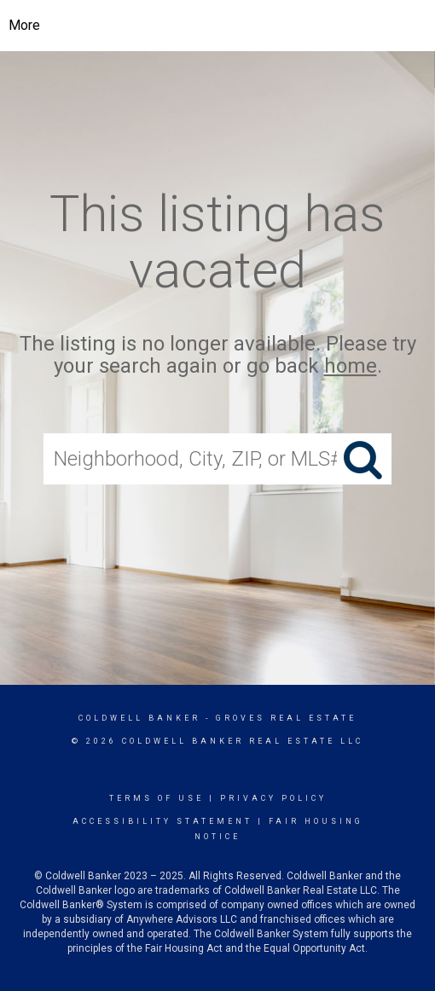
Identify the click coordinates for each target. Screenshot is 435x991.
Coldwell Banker (139, 718)
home (350, 367)
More (24, 25)
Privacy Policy (273, 798)
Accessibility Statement (162, 821)
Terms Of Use (156, 798)
